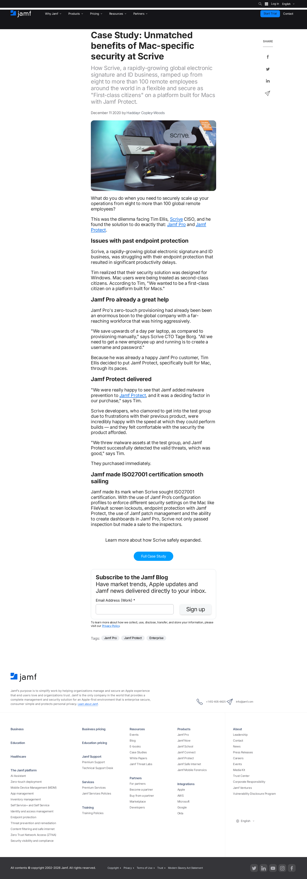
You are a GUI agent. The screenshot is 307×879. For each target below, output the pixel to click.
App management (22, 793)
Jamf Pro (176, 224)
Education (19, 742)
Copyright (113, 868)
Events (134, 734)
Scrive (176, 219)
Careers (238, 758)
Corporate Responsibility (249, 782)
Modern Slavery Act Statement (192, 868)
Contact (238, 740)
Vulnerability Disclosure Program (254, 793)
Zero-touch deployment (26, 782)
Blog (132, 740)
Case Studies (138, 752)
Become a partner (141, 789)
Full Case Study (153, 556)
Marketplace (138, 801)
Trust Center (241, 776)
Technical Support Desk (97, 768)
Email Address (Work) (115, 600)
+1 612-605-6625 (206, 702)
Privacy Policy (111, 626)
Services (89, 782)
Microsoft (183, 801)
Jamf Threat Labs (141, 764)
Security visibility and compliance (32, 841)
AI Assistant (18, 776)
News (236, 746)
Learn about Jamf (89, 704)
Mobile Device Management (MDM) (34, 787)
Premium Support (93, 762)
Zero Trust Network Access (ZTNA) (33, 835)
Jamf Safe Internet (189, 764)
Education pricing (96, 742)
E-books (135, 746)
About (238, 729)
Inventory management (26, 799)
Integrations (187, 784)
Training (89, 807)
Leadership (240, 734)
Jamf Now (183, 740)
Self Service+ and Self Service (30, 805)
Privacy (129, 868)
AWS (180, 795)
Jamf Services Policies (96, 793)
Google (182, 807)
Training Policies (92, 813)
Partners (137, 778)
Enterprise (163, 638)
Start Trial (270, 13)
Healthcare (20, 756)
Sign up (195, 609)
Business (18, 729)
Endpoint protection (23, 817)
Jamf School (185, 746)
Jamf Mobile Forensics (192, 770)
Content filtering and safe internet (32, 829)
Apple (181, 789)
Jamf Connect (186, 752)
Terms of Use (147, 868)
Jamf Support (93, 756)
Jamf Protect (132, 395)
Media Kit (239, 770)
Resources (138, 729)
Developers (137, 807)
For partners (138, 783)
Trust (164, 868)
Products (184, 729)
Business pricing (95, 729)
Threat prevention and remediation (33, 823)
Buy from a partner (142, 795)
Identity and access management (32, 811)
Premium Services (94, 787)
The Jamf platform (26, 770)
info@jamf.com (245, 702)
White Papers (138, 758)
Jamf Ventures (242, 788)
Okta (180, 813)
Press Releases (243, 752)
